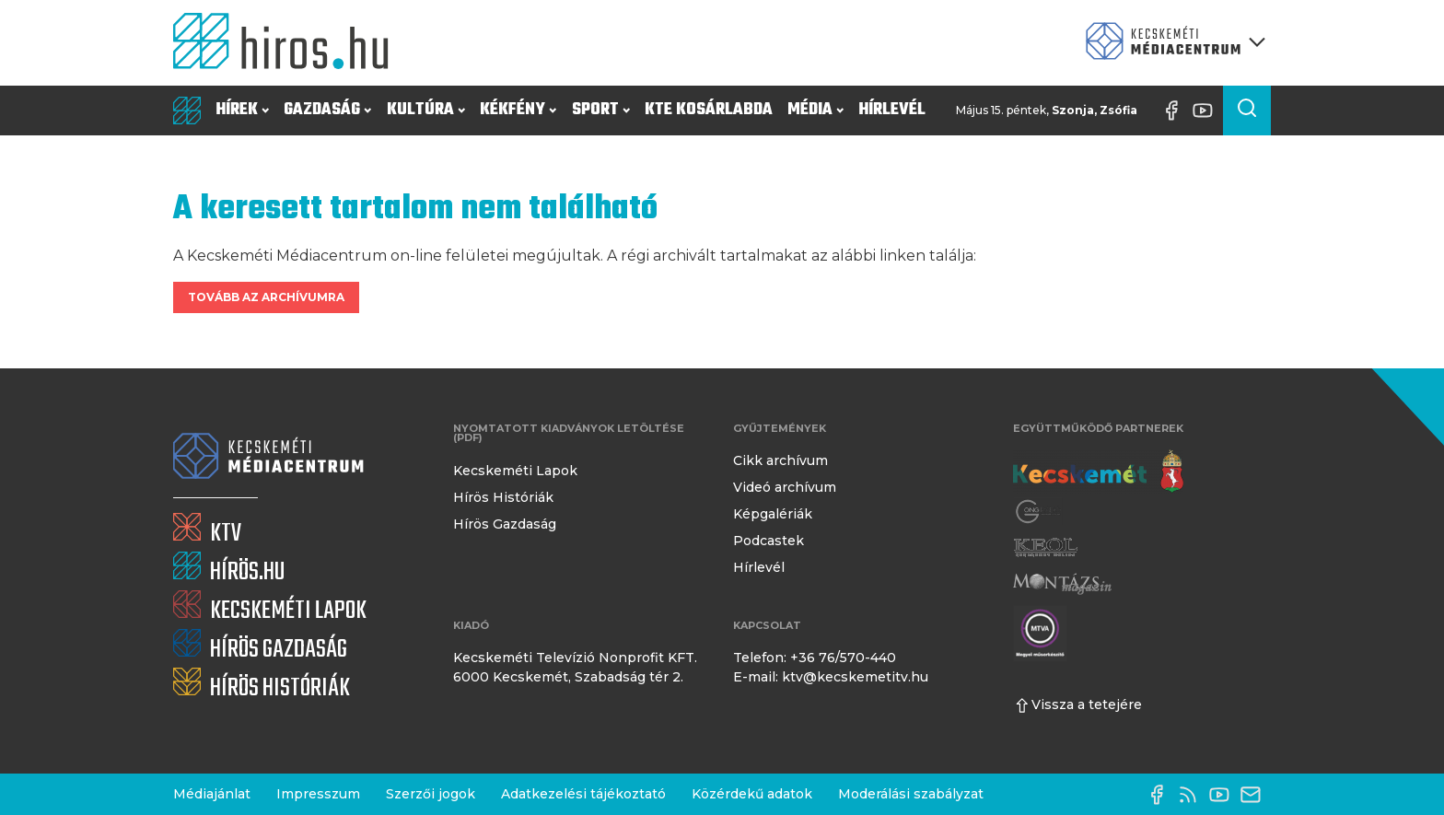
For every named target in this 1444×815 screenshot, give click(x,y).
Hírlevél (892, 110)
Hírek (242, 110)
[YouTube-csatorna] (1207, 110)
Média (815, 110)
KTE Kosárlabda (709, 110)
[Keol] (1045, 547)
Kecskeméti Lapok (515, 470)
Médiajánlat (211, 794)
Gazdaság (327, 110)
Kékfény (518, 110)
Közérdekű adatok (752, 794)
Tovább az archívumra (266, 297)
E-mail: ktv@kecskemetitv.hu (830, 677)
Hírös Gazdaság (504, 524)
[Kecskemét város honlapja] (1098, 471)
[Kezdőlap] (288, 43)
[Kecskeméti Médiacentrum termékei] (1171, 43)
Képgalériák (772, 514)
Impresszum (318, 794)
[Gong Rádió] (1039, 512)
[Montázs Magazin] (1062, 583)
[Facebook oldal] (1176, 110)
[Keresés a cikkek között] (1247, 110)
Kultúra (426, 110)
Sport (601, 110)
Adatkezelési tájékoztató (583, 794)
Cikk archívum (780, 460)
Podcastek (768, 540)
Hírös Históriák (503, 497)
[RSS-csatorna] (1192, 795)
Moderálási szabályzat (911, 794)
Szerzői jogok (430, 794)
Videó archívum (784, 487)
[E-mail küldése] (1255, 795)
